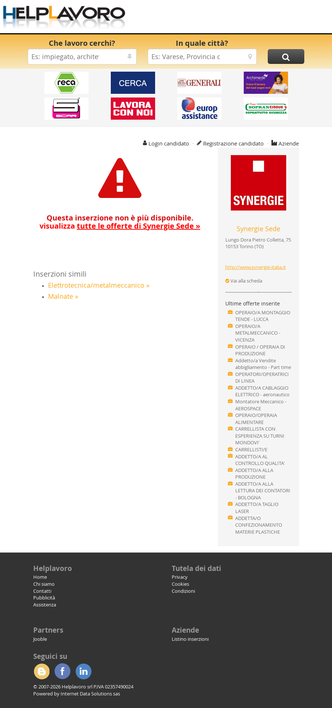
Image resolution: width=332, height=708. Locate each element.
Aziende (288, 143)
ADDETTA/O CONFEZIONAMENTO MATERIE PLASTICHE (258, 525)
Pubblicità (44, 597)
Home (40, 577)
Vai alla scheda (243, 280)
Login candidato (168, 143)
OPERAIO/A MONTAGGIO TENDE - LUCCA (262, 316)
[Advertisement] (229, 18)
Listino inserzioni (190, 639)
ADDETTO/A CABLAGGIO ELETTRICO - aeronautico (262, 391)
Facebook (62, 671)
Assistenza (44, 604)
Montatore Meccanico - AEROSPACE (260, 405)
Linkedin (83, 671)
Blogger (41, 671)
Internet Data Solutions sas (90, 693)
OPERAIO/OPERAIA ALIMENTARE (256, 418)
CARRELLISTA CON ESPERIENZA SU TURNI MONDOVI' (259, 435)
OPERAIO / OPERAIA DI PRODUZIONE (260, 350)
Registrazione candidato (233, 143)
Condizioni (183, 591)
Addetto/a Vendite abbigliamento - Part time (263, 364)
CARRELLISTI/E (251, 449)
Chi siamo (44, 584)
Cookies (180, 584)
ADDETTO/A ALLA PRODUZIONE (254, 473)
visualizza (120, 226)
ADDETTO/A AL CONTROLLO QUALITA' (260, 460)
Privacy (180, 577)
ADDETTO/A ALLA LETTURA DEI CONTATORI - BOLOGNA (262, 490)
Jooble (40, 639)
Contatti (42, 591)
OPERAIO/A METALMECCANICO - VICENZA (257, 333)
